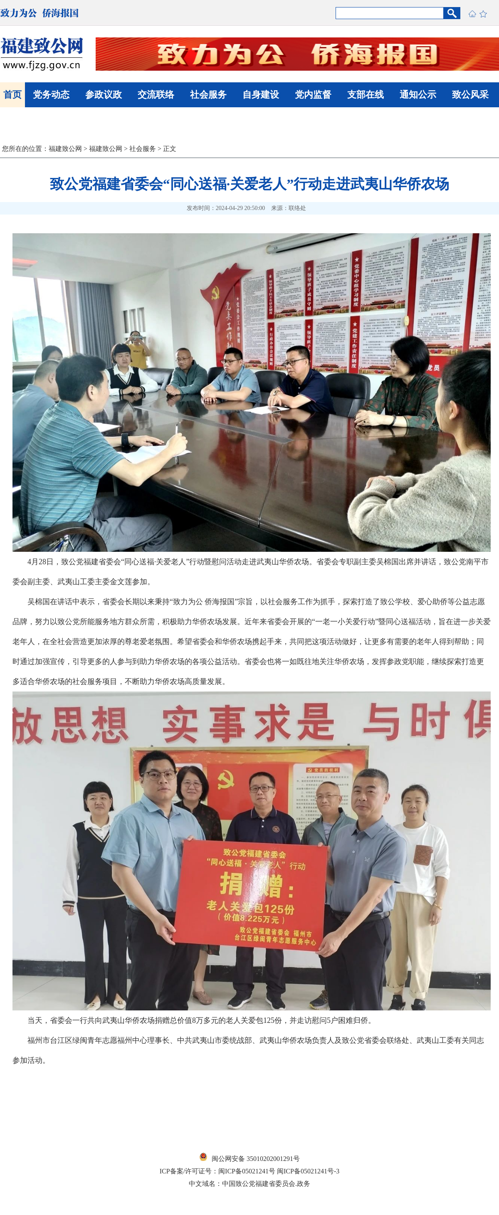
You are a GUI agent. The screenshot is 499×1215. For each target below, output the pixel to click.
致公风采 (470, 94)
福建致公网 (65, 148)
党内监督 (313, 94)
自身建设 (260, 94)
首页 (12, 94)
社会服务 (208, 94)
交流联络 (156, 94)
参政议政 (103, 94)
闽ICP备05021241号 (246, 1171)
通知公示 (418, 94)
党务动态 (51, 94)
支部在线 (365, 94)
